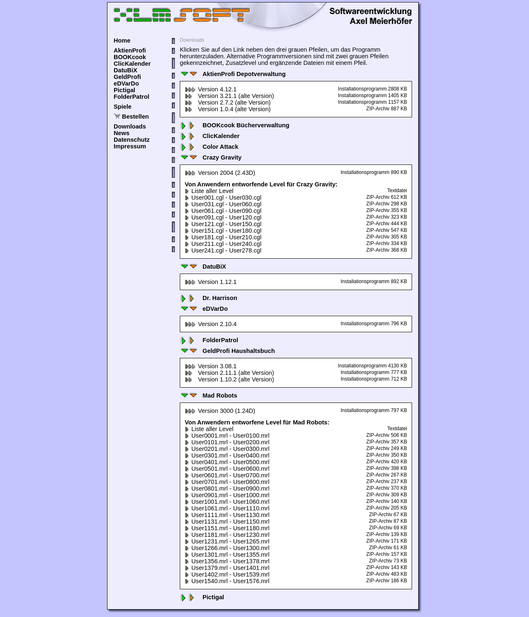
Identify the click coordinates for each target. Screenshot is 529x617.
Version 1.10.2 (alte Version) (229, 379)
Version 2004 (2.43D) (220, 172)
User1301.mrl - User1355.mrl (227, 554)
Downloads (130, 126)
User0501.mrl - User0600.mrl (227, 468)
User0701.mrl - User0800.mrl (227, 482)
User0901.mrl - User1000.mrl (227, 495)
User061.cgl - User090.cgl (223, 210)
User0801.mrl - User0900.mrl (227, 488)
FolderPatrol (131, 96)
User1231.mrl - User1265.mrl (227, 541)
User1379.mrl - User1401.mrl (227, 568)
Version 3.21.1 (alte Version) (229, 96)
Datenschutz (132, 139)
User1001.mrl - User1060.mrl (227, 501)
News (121, 133)
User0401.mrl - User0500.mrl (227, 462)
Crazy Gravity (211, 157)
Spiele (122, 106)
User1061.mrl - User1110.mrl (227, 508)
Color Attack (209, 146)
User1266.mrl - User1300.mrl (227, 548)
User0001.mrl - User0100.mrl (227, 435)
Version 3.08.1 (211, 366)
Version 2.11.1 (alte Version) (229, 372)
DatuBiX (125, 70)
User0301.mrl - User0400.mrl (227, 455)
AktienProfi (130, 50)
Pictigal (124, 90)
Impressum (130, 146)
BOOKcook (130, 57)
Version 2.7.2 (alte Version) (228, 102)
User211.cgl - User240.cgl (223, 244)
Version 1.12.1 (211, 282)
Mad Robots (208, 395)
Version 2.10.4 (211, 324)
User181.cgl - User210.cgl (223, 237)
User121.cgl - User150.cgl (223, 224)
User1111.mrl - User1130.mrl (227, 515)
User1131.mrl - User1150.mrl (227, 521)
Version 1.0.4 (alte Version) (228, 109)
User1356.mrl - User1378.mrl (227, 561)
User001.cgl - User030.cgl (223, 197)
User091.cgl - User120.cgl (223, 217)
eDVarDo (126, 83)
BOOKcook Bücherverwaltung (234, 125)
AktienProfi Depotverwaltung (233, 74)
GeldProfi (127, 77)
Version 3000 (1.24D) (220, 410)
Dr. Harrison (208, 298)
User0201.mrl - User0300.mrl (227, 448)
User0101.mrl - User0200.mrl (227, 442)
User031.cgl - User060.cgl (223, 204)
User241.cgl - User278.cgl (223, 250)
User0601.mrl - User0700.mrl (227, 475)
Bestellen (135, 116)
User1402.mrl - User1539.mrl (227, 574)
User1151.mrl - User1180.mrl (227, 528)
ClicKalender (132, 63)
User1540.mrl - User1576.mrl (227, 581)
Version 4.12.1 (211, 89)
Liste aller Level (209, 191)
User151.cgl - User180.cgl (223, 230)
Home (122, 40)
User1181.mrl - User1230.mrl (227, 534)
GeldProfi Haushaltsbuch (227, 351)
